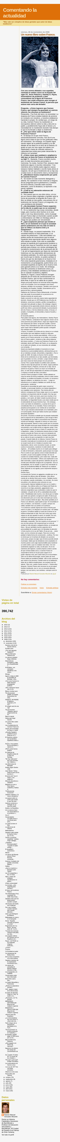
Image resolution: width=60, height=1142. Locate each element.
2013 (6, 629)
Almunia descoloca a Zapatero (11, 781)
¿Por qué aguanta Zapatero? (10, 651)
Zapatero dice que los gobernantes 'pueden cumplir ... (12, 900)
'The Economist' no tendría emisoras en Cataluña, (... (11, 1031)
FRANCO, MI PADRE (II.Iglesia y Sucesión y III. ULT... (12, 702)
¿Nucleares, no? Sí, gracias (11, 998)
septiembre (9, 1079)
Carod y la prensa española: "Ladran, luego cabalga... (12, 839)
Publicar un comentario (28, 584)
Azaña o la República (11, 808)
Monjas (7, 674)
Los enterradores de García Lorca (11, 1064)
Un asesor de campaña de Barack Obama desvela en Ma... (11, 968)
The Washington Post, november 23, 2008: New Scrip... (12, 895)
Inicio (42, 588)
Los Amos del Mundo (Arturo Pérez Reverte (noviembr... (11, 857)
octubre (8, 1077)
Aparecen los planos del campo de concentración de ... (11, 1050)
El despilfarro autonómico (9, 850)
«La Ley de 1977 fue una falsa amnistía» (11, 1068)
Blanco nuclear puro (11, 691)
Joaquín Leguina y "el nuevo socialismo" (12, 795)
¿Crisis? (7, 947)
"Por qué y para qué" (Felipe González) (11, 1060)
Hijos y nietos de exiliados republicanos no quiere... (11, 879)
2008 (6, 639)
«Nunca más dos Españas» (10, 1015)
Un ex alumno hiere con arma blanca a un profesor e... (12, 811)
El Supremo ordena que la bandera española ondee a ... (11, 739)
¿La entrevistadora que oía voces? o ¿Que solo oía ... (11, 1019)
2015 (6, 625)
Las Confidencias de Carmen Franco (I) (12, 726)
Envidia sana (9, 648)
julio (7, 1083)
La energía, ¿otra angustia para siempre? (10, 886)
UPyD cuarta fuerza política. (11, 749)
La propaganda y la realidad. (11, 972)
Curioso (7, 949)
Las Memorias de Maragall (10, 764)
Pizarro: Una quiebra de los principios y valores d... (11, 745)
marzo (8, 1091)
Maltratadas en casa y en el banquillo (12, 918)
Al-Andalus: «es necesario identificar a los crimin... (11, 670)
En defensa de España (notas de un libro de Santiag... (11, 755)
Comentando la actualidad (20, 13)
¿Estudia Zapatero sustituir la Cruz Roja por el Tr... (11, 733)
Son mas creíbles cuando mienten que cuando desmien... (11, 909)
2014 (6, 627)
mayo (8, 1087)
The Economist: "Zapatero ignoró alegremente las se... (11, 712)
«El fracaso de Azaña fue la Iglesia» (11, 904)
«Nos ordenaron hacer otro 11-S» (12, 688)
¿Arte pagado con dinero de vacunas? (10, 1044)
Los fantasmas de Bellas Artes (10, 954)
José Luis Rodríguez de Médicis (11, 914)
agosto (8, 1081)
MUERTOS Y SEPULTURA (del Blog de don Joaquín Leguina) (11, 1010)
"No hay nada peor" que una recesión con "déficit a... (11, 760)
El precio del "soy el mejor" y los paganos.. (11, 777)
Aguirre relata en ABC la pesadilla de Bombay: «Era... (12, 677)
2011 (6, 633)
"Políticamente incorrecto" (9, 791)
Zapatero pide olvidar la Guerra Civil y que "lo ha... (11, 834)
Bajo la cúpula (9, 716)
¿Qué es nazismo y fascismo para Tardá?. (11, 869)
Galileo (7, 866)
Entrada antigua (52, 588)
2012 (6, 631)
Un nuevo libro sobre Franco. (11, 722)
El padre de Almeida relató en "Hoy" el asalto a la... (11, 994)
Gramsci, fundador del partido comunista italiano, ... (12, 862)
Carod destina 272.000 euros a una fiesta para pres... (11, 819)
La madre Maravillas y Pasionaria (12, 983)
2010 (6, 635)
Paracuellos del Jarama (10, 1074)
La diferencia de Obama (10, 827)
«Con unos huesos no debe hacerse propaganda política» (12, 683)
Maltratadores (9, 830)
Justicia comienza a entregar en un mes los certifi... (11, 804)
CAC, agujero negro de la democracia (11, 990)
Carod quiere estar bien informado (11, 976)
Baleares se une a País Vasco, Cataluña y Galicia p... (12, 787)
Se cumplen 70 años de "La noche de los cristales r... (11, 1056)
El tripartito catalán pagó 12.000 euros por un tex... (12, 1036)
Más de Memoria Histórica (10, 1040)
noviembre (9, 643)
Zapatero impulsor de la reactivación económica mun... (11, 961)
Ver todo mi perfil (8, 1135)
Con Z (7, 815)
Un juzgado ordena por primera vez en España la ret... (12, 937)
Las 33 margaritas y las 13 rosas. (11, 873)
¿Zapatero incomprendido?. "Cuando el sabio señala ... (11, 845)
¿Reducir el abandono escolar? (12, 986)
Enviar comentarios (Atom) (42, 592)
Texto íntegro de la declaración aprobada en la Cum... (11, 1025)
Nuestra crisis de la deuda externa (11, 645)
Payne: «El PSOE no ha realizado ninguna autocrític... (11, 943)
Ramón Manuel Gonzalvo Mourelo (10, 1116)
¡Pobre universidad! (11, 883)
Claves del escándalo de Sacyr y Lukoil (12, 729)
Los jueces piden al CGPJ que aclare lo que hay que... (11, 799)
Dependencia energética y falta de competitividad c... (11, 663)
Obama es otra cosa (11, 1072)
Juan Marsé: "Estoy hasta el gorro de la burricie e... (12, 772)
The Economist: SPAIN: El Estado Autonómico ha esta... (11, 695)
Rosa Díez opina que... (10, 979)
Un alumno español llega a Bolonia (11, 658)
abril (7, 1089)
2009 (6, 637)
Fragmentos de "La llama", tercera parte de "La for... (11, 927)
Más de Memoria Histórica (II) (10, 654)
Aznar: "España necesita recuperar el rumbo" (12, 922)
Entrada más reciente (29, 588)
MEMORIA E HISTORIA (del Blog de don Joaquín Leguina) (11, 1003)
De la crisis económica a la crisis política (12, 957)
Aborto (7, 852)
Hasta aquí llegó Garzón (10, 719)
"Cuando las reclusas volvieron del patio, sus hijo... (12, 932)
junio (7, 1085)
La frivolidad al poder (11, 951)
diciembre (9, 641)
